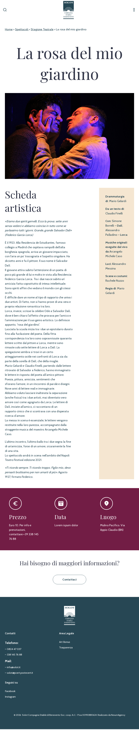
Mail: (8, 662)
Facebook (10, 692)
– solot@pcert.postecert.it (19, 673)
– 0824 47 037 (13, 650)
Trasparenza (66, 648)
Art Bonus (64, 642)
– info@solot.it (12, 668)
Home (9, 30)
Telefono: (11, 644)
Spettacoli (22, 30)
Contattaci (69, 580)
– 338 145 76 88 (13, 655)
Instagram (10, 697)
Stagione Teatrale (42, 30)
